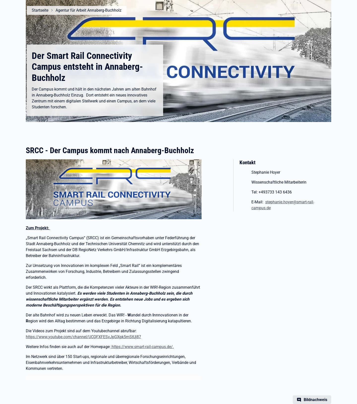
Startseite (40, 10)
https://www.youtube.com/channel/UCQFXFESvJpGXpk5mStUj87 (83, 336)
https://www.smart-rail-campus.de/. (142, 346)
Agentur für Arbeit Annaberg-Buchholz (88, 10)
